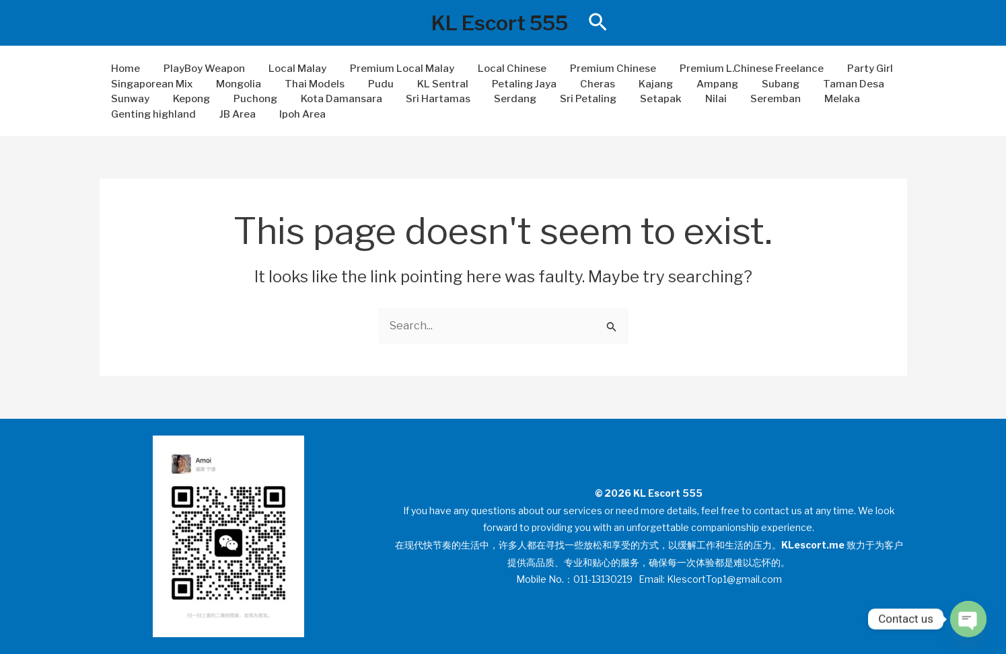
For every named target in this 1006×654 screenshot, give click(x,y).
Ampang (689, 84)
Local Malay (289, 69)
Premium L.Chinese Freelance (730, 69)
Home (124, 69)
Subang (749, 84)
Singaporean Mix (150, 84)
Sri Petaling (566, 99)
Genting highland (152, 114)
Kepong (186, 99)
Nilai (687, 99)
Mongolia (233, 84)
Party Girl (845, 69)
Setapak (636, 99)
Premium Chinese (595, 69)
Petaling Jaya (506, 84)
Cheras (576, 84)
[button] (598, 22)
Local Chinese (497, 69)
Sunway (129, 99)
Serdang (497, 99)
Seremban (744, 99)
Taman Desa (818, 84)
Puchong (247, 99)
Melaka (807, 99)
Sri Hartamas (423, 99)
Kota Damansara (330, 99)
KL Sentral (428, 84)
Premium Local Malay (390, 69)
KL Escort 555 (499, 23)
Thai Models (306, 84)
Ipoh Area (294, 114)
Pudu (369, 84)
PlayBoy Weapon (199, 69)
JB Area (233, 114)
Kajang (631, 84)
